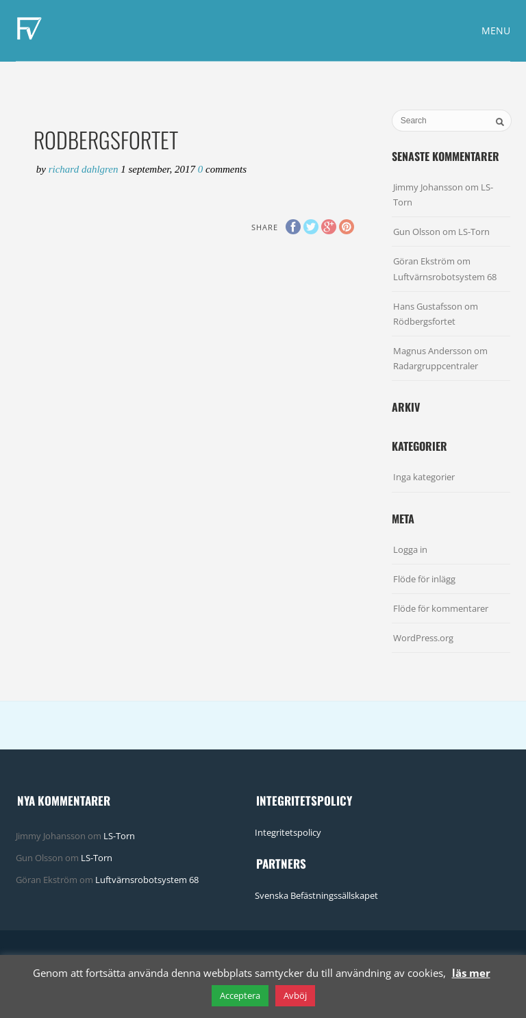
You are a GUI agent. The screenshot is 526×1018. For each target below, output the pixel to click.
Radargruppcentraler (435, 366)
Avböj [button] (295, 995)
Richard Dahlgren (85, 169)
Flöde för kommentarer (440, 608)
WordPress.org (423, 638)
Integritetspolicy (288, 832)
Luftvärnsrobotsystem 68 (445, 277)
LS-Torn (474, 231)
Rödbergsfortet (424, 321)
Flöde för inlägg (424, 579)
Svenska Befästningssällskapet (316, 895)
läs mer (471, 973)
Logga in (410, 549)
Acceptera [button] (240, 995)
